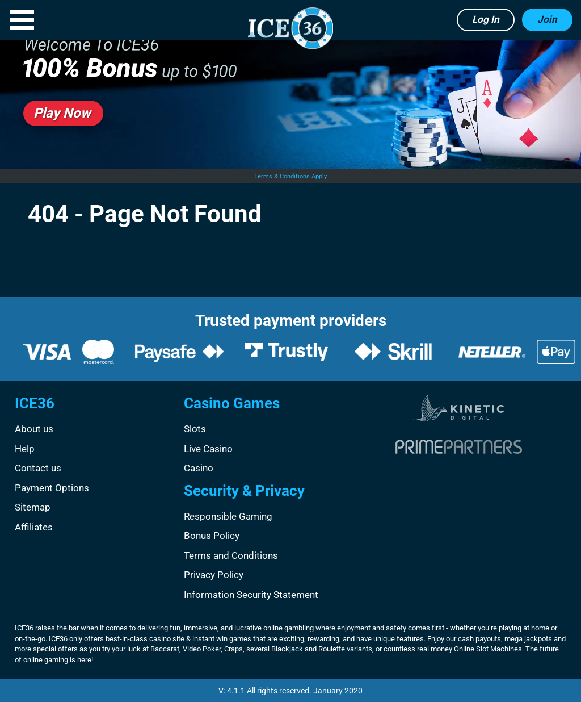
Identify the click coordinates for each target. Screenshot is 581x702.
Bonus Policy (211, 535)
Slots (195, 428)
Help (25, 448)
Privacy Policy (213, 574)
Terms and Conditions (231, 555)
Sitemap (32, 507)
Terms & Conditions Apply (290, 176)
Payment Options (52, 488)
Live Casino (208, 448)
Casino (198, 468)
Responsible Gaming (228, 516)
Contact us (38, 468)
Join (547, 19)
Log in (485, 19)
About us (34, 428)
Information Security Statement (251, 594)
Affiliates (34, 527)
